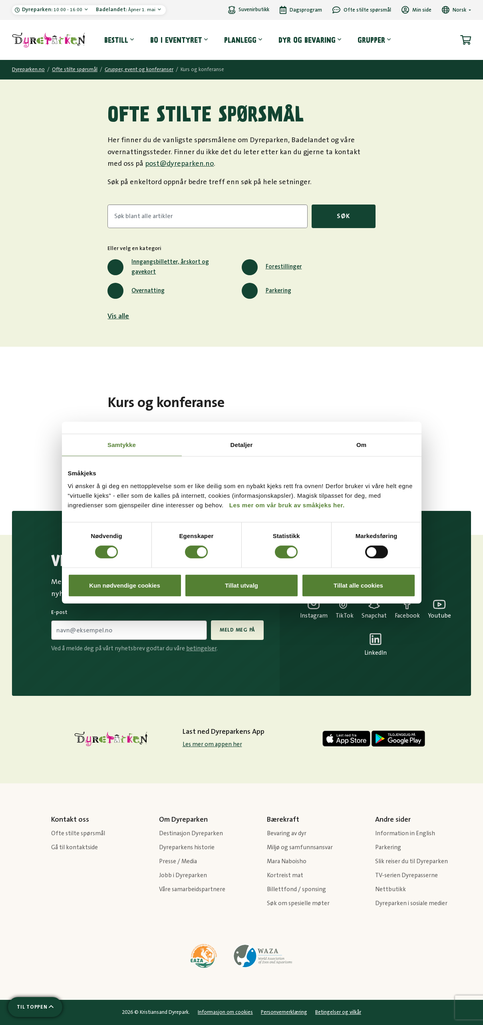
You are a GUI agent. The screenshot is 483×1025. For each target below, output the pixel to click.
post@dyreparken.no (179, 164)
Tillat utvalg (241, 585)
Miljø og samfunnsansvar (300, 847)
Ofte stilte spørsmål (74, 69)
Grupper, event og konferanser (139, 69)
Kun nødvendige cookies (124, 585)
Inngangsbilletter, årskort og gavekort (158, 266)
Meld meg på (237, 630)
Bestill (116, 40)
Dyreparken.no (28, 69)
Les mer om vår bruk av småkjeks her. (287, 504)
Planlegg (240, 40)
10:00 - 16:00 (52, 9)
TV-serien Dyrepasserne (406, 875)
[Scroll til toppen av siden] (35, 1007)
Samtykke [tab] (121, 444)
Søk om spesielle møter (298, 903)
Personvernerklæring (284, 1012)
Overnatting (136, 291)
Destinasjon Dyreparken (191, 833)
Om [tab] (361, 444)
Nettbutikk (390, 889)
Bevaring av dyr (286, 833)
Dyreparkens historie (187, 847)
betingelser (201, 648)
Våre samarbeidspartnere (192, 889)
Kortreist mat (285, 875)
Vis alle (118, 316)
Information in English (405, 833)
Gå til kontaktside (74, 847)
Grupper (371, 40)
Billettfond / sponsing (296, 889)
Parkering (266, 291)
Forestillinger (272, 267)
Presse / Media (178, 861)
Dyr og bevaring (307, 40)
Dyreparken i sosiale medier (411, 903)
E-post (59, 612)
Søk (343, 216)
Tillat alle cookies (358, 585)
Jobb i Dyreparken (183, 875)
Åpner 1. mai (126, 9)
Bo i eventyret (176, 40)
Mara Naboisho (286, 861)
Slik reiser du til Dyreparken (411, 861)
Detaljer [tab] (242, 444)
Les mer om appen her (212, 744)
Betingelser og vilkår (338, 1012)
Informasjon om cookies (225, 1012)
